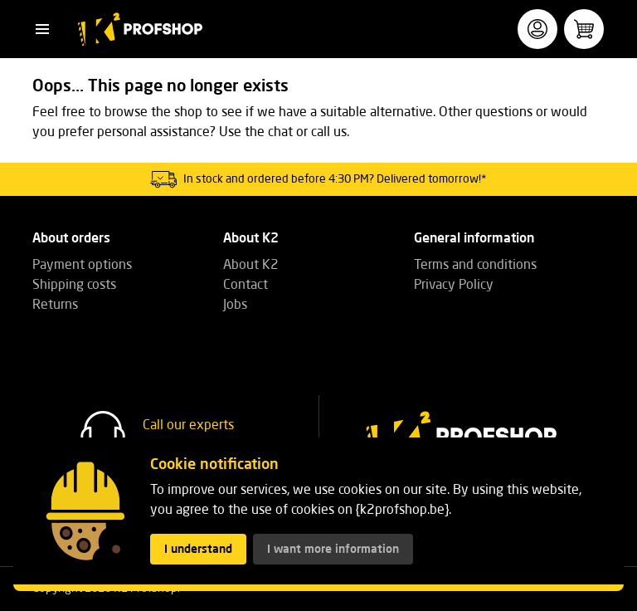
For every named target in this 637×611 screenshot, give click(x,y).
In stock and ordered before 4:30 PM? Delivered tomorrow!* (335, 179)
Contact (245, 285)
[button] (42, 29)
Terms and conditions (475, 265)
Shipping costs (74, 285)
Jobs (235, 305)
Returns (55, 305)
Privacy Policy (454, 285)
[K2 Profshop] (140, 29)
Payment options (82, 265)
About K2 (251, 265)
